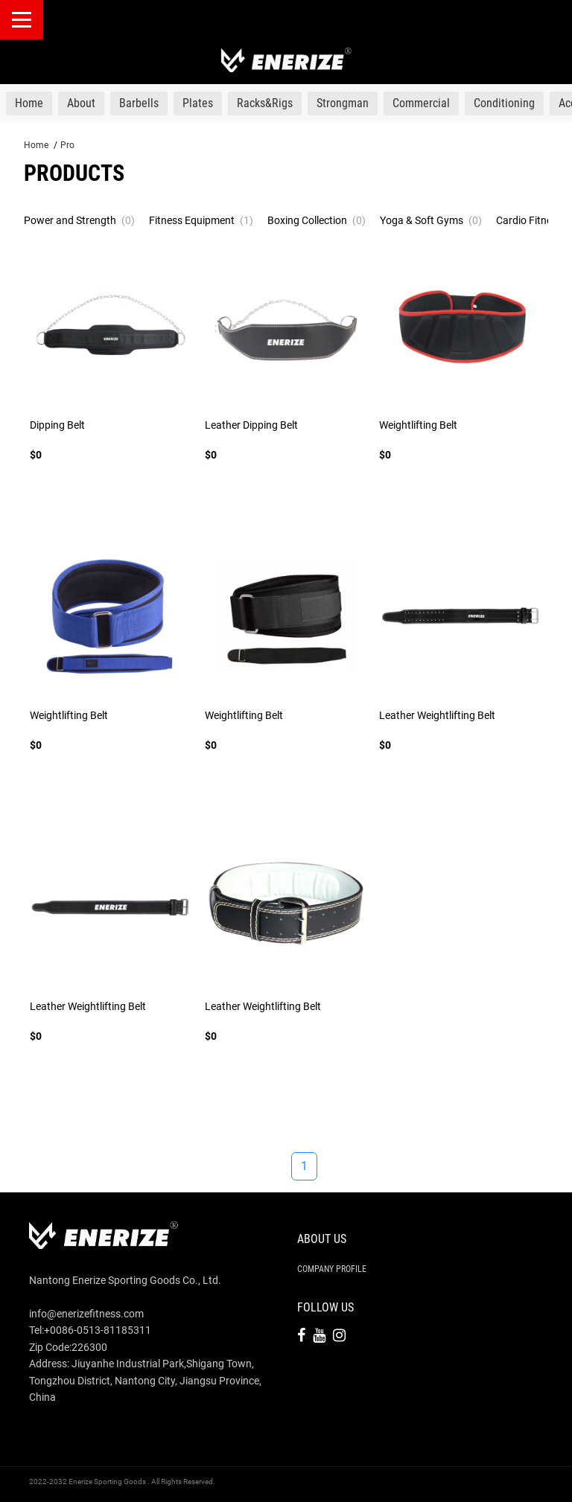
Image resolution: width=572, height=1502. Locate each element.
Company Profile (331, 1269)
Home (36, 145)
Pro (67, 145)
